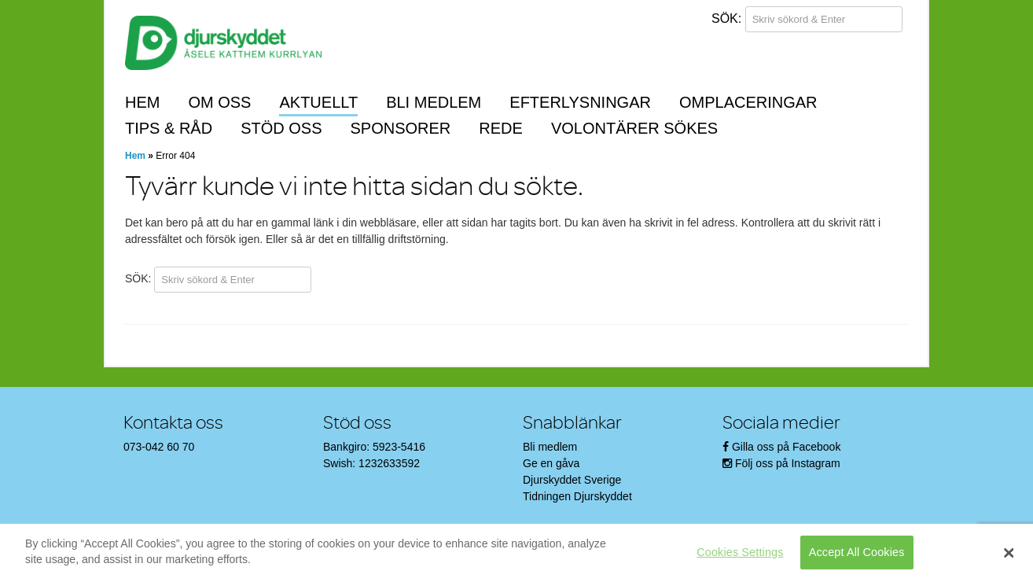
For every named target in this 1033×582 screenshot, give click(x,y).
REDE (501, 128)
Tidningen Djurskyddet (577, 496)
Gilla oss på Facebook (786, 446)
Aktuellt (318, 102)
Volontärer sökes (634, 128)
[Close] (1009, 553)
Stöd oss (281, 128)
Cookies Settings (740, 552)
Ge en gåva (551, 463)
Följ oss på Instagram (787, 463)
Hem (142, 102)
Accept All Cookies (857, 552)
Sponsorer (401, 128)
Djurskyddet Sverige (572, 479)
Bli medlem (433, 102)
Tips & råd (168, 128)
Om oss (219, 102)
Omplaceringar (748, 102)
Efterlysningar (580, 102)
